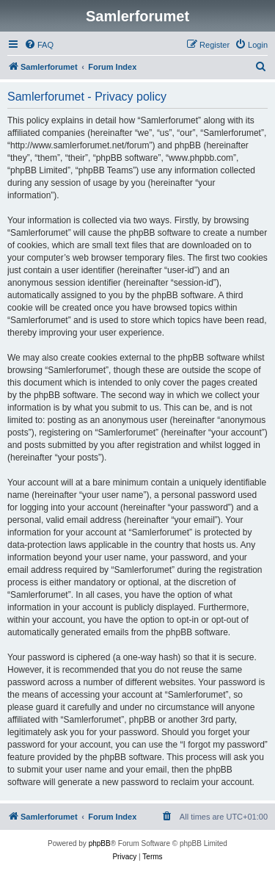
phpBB (100, 843)
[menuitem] (39, 45)
